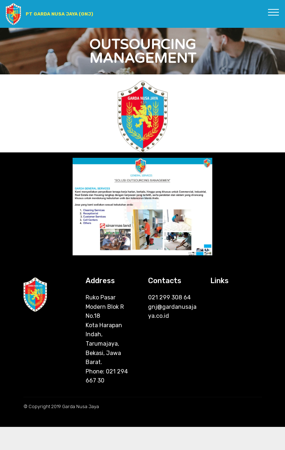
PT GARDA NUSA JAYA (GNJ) (59, 14)
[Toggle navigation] (273, 12)
